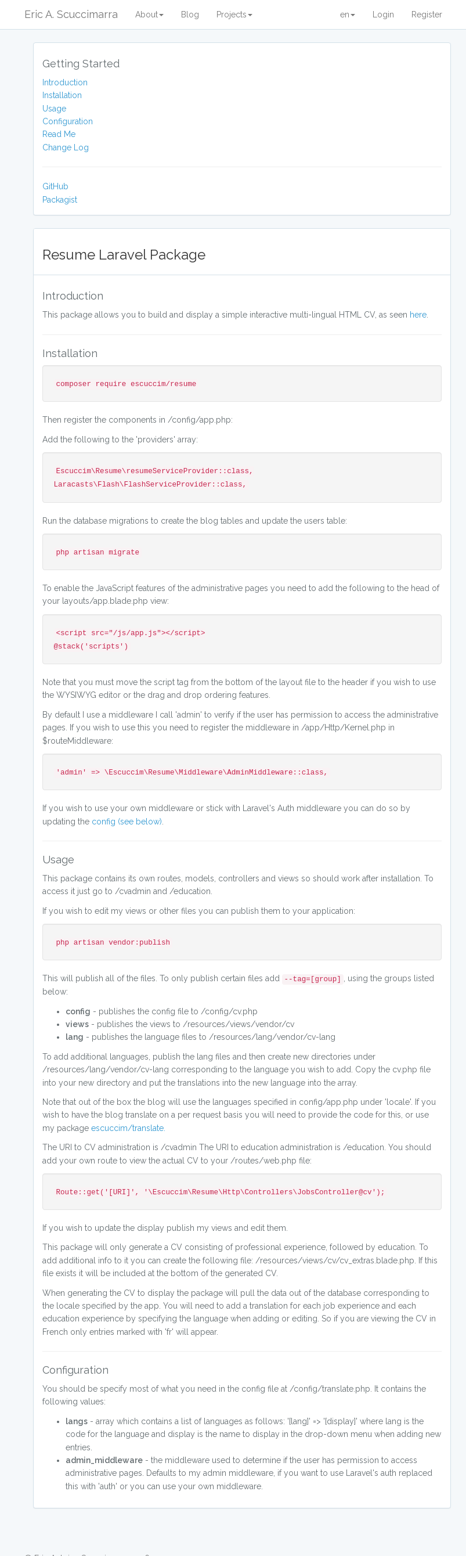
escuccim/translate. (128, 1128)
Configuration (67, 121)
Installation (62, 95)
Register (426, 14)
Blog (190, 14)
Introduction (65, 82)
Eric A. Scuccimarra (71, 14)
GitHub (55, 186)
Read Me (58, 134)
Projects (234, 14)
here (418, 314)
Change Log (65, 147)
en (347, 14)
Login (383, 14)
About (149, 14)
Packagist (59, 199)
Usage (54, 108)
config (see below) (127, 821)
